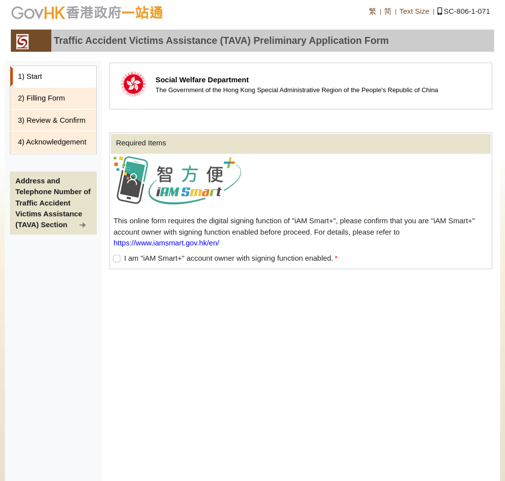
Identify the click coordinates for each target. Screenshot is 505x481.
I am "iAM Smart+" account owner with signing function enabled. (228, 258)
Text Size (414, 11)
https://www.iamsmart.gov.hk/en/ (166, 243)
